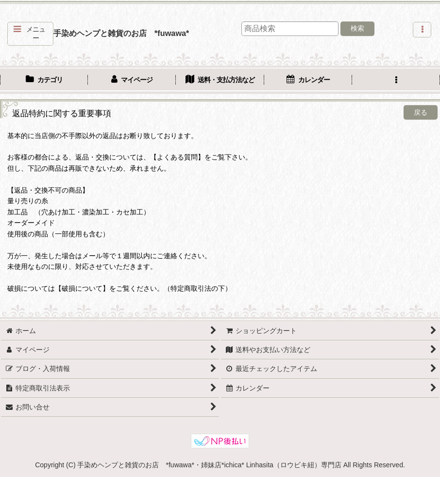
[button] (30, 34)
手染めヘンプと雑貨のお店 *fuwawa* (121, 33)
